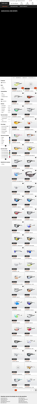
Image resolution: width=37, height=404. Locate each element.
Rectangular (5, 49)
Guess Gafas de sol (4, 343)
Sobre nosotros (3, 376)
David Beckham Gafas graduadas (23, 355)
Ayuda (26, 376)
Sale (2, 36)
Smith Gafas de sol (21, 341)
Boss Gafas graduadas (4, 355)
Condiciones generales (4, 398)
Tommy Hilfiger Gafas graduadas (23, 350)
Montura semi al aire (5, 62)
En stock (3, 38)
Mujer (2, 30)
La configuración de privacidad (5, 378)
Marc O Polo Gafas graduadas (5, 350)
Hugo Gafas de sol (21, 343)
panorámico (5, 50)
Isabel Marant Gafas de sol (22, 344)
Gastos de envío (15, 379)
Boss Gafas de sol (3, 345)
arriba (35, 398)
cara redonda (5, 73)
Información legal (3, 399)
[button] (4, 3)
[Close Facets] (5, 21)
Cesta (32, 4)
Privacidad (10, 398)
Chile (31, 0)
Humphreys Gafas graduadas (5, 351)
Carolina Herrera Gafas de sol (23, 345)
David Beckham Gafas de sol (5, 344)
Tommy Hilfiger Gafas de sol (23, 342)
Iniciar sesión (27, 4)
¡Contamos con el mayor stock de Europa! (9, 0)
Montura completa (5, 60)
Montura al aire (5, 65)
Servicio (13, 376)
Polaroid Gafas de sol (4, 342)
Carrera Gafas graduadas (22, 351)
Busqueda (21, 4)
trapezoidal (5, 76)
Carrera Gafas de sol (4, 341)
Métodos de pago (15, 378)
